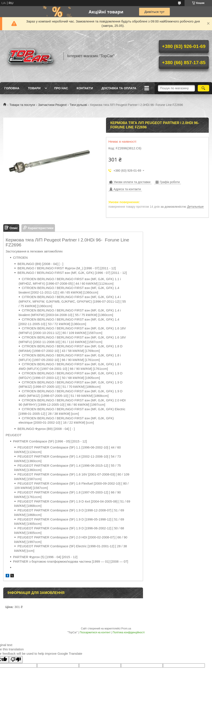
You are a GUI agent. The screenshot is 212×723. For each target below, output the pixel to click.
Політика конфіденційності (129, 632)
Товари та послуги (22, 105)
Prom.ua (126, 628)
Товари (34, 88)
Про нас (61, 88)
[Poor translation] (16, 659)
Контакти (85, 88)
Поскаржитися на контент (95, 632)
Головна (11, 88)
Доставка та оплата (118, 88)
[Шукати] (203, 88)
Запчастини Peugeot (52, 105)
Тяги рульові (78, 105)
